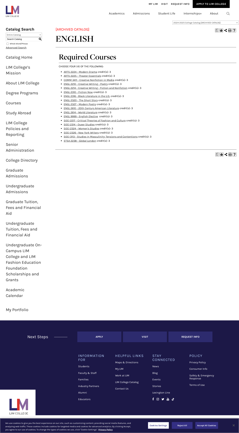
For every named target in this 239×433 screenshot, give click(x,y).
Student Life (166, 13)
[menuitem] (153, 4)
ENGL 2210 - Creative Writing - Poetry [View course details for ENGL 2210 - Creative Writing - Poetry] (86, 86)
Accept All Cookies (206, 425)
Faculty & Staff (87, 375)
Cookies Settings (158, 425)
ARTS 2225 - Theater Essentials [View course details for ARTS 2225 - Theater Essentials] (82, 77)
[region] (119, 425)
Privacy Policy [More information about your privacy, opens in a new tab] (105, 429)
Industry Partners (88, 388)
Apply (99, 338)
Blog (155, 375)
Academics (117, 13)
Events (156, 381)
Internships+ (193, 13)
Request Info (180, 3)
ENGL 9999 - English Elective (81, 118)
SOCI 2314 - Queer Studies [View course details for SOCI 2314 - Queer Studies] (79, 126)
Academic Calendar (15, 294)
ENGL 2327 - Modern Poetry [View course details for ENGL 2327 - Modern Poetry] (80, 106)
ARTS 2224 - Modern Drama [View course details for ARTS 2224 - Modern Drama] (80, 73)
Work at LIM (122, 377)
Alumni (82, 394)
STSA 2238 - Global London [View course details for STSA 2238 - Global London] (80, 142)
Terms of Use (197, 386)
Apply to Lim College (211, 3)
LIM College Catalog (127, 384)
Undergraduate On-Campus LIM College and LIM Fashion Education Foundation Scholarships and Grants (24, 264)
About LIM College (22, 85)
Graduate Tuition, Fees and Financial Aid (23, 209)
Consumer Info (198, 370)
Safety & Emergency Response (201, 379)
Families (83, 381)
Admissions (141, 13)
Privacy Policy (197, 364)
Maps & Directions (126, 364)
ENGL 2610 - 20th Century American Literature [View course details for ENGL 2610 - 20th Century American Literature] (91, 110)
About (214, 13)
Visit (164, 3)
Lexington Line (161, 394)
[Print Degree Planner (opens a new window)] (217, 32)
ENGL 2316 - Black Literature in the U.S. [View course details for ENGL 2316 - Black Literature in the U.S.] (87, 98)
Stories (156, 388)
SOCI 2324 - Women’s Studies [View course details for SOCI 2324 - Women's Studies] (81, 130)
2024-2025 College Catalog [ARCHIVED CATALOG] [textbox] (197, 24)
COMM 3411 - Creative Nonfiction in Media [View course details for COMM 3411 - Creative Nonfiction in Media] (89, 82)
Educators (84, 401)
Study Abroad (18, 114)
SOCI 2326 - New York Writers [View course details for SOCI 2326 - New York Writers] (81, 134)
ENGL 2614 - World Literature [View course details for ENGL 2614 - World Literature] (80, 114)
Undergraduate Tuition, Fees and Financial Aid (21, 231)
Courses (13, 104)
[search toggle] (228, 13)
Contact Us (121, 390)
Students (83, 368)
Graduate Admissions (17, 175)
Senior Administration (20, 149)
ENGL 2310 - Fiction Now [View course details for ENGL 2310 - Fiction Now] (78, 94)
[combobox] (205, 25)
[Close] (233, 425)
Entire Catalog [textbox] (14, 37)
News (155, 368)
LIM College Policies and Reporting (17, 130)
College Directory (22, 162)
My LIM (119, 370)
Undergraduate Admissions (20, 191)
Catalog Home (19, 59)
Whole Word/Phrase (19, 46)
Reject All (182, 425)
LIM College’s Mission (18, 72)
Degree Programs (22, 95)
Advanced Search (16, 49)
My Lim (153, 3)
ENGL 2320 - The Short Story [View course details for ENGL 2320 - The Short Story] (81, 102)
